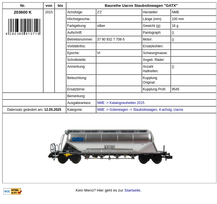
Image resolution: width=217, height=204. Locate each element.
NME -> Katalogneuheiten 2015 (121, 103)
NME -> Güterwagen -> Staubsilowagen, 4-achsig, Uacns (140, 110)
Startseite (132, 190)
